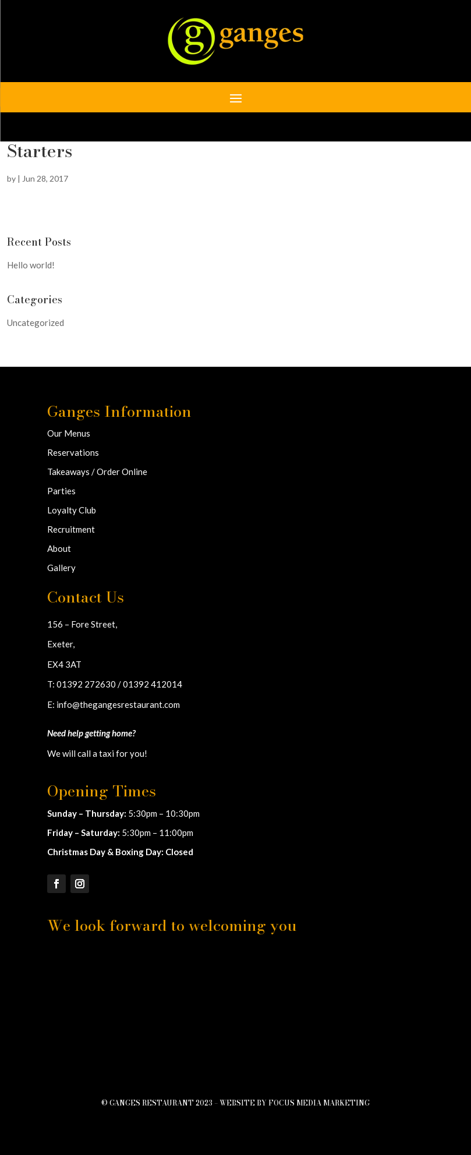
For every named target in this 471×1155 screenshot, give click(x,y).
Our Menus (68, 433)
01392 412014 (152, 684)
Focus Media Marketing (319, 1102)
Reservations (73, 452)
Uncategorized (35, 322)
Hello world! (31, 265)
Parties (61, 491)
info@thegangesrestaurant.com (118, 704)
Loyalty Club (71, 510)
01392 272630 (86, 684)
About (59, 548)
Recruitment (71, 529)
